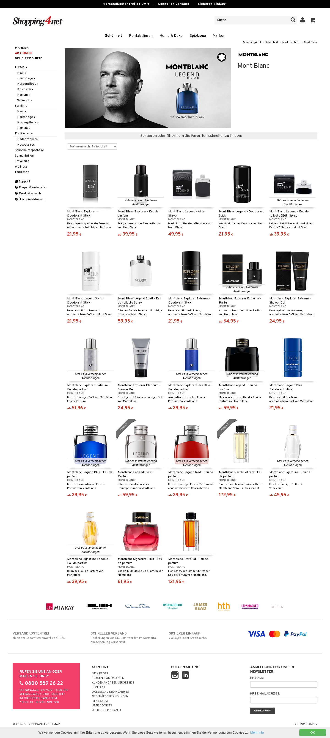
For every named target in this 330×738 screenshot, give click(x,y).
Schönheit (113, 36)
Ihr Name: (257, 678)
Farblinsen (22, 172)
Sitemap (54, 724)
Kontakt (98, 687)
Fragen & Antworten (31, 188)
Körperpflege (28, 84)
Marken (219, 36)
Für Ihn (21, 106)
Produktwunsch (28, 193)
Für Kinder (24, 134)
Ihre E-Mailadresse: (265, 694)
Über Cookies (102, 706)
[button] (312, 20)
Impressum (100, 701)
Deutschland (305, 724)
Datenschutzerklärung (110, 692)
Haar (22, 73)
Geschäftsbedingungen (110, 696)
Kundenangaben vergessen (113, 683)
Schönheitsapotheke (29, 150)
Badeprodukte (27, 139)
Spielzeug (198, 36)
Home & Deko (171, 36)
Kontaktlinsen (141, 36)
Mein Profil (100, 674)
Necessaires (26, 145)
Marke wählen (291, 42)
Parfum (24, 95)
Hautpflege (26, 78)
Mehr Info (257, 732)
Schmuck (25, 100)
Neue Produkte (28, 58)
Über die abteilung (29, 199)
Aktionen (23, 53)
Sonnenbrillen (24, 156)
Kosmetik (25, 89)
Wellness (21, 167)
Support (22, 182)
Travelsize (22, 161)
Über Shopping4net (106, 710)
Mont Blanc (310, 42)
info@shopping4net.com (38, 698)
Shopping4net (252, 42)
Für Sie (21, 67)
